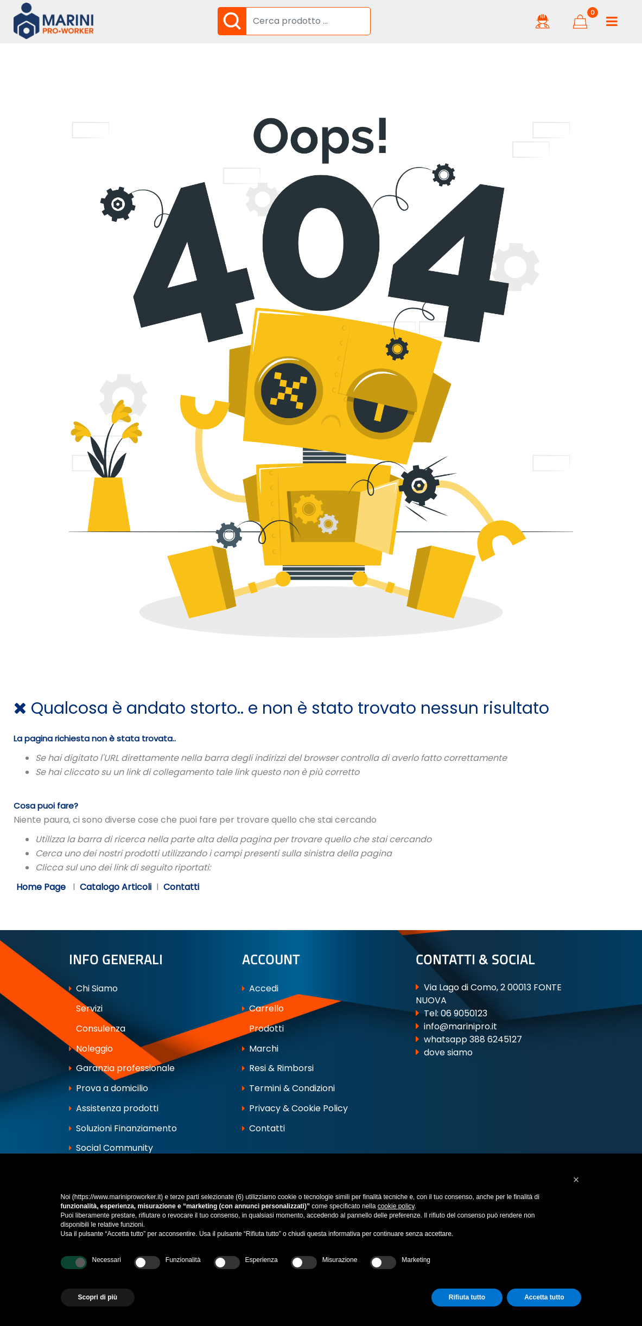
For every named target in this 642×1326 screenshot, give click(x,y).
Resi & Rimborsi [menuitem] (278, 1068)
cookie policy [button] (396, 1206)
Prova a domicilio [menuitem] (108, 1088)
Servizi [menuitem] (86, 1008)
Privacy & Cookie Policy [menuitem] (295, 1108)
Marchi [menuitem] (260, 1048)
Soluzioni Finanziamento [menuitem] (123, 1128)
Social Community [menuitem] (111, 1148)
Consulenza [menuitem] (97, 1028)
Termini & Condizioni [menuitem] (288, 1088)
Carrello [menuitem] (263, 1008)
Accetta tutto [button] (544, 1297)
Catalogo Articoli (115, 887)
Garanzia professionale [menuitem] (122, 1068)
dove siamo (448, 1052)
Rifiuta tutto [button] (467, 1297)
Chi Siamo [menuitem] (93, 988)
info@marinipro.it (460, 1026)
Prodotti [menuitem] (263, 1028)
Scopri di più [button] (98, 1297)
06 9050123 (464, 1013)
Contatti (181, 887)
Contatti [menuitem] (263, 1128)
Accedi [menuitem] (260, 988)
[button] (232, 21)
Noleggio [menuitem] (91, 1048)
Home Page (42, 887)
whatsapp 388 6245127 (473, 1039)
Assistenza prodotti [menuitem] (113, 1108)
